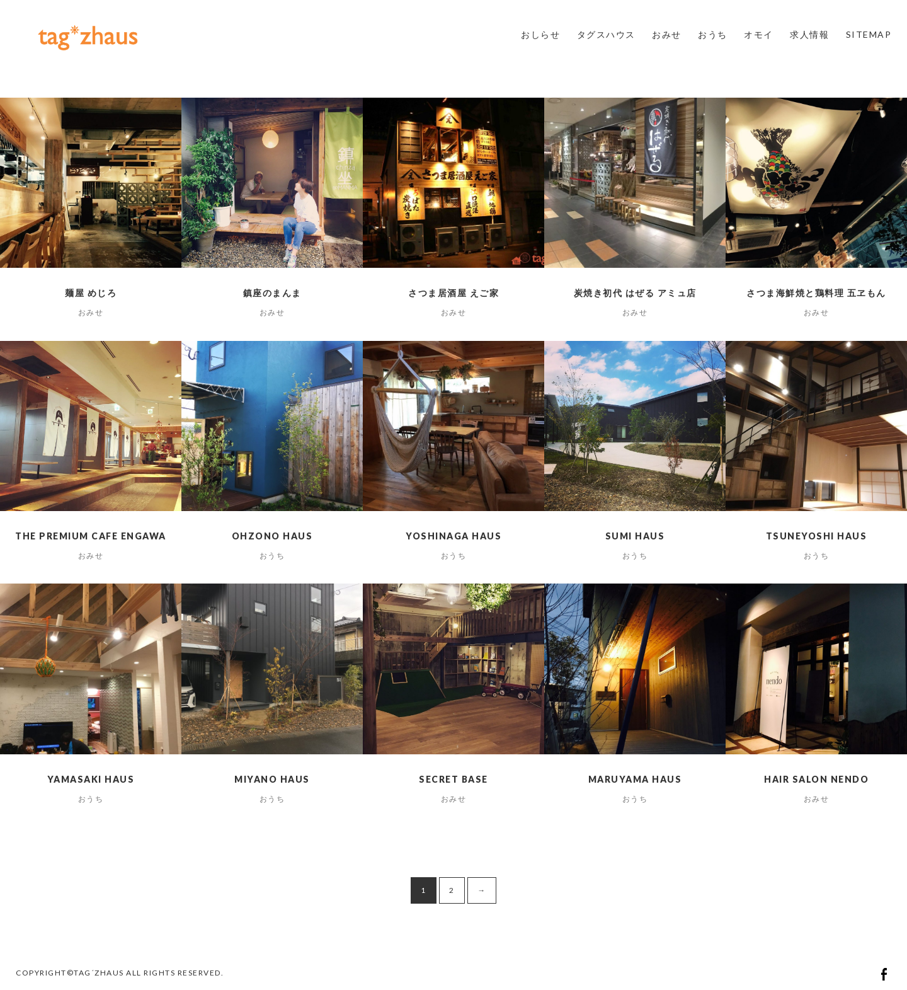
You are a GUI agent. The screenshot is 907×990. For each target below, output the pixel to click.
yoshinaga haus (453, 536)
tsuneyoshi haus (816, 536)
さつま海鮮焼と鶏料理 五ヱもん (816, 292)
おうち (712, 34)
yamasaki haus (91, 779)
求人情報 (809, 34)
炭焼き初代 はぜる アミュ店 (635, 292)
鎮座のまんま (272, 292)
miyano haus (272, 779)
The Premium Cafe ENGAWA (90, 536)
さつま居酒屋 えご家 (453, 292)
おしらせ (540, 34)
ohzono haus (272, 536)
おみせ (667, 34)
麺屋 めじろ (91, 292)
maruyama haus (635, 779)
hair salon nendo (816, 779)
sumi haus (635, 536)
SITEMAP (869, 34)
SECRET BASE (453, 779)
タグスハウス (606, 34)
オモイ (758, 34)
